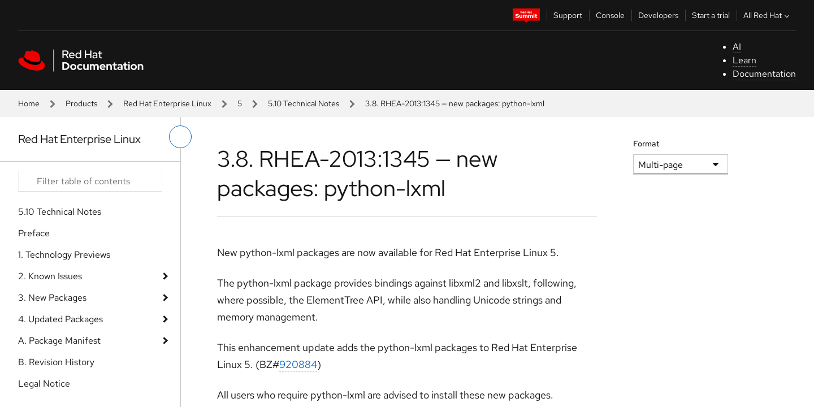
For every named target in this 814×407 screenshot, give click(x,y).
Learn (744, 60)
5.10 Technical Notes (303, 103)
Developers (658, 15)
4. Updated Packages (60, 319)
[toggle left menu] (180, 136)
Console (610, 15)
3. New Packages (52, 298)
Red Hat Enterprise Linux (167, 103)
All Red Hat (767, 15)
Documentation (764, 74)
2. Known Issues (50, 276)
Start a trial (711, 15)
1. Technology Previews (64, 255)
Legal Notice (44, 383)
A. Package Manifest (59, 341)
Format (646, 143)
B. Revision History (56, 362)
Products (81, 103)
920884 (298, 364)
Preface (34, 233)
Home (29, 103)
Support (567, 15)
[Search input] (90, 181)
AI (737, 47)
